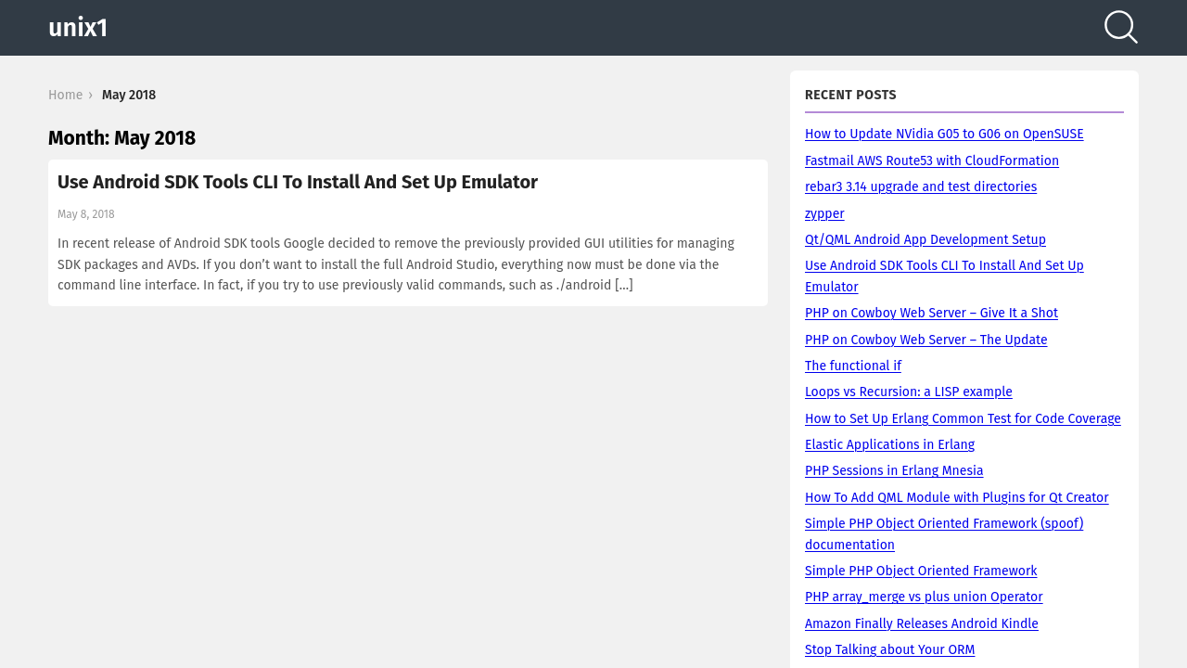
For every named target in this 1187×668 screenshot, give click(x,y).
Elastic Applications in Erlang (890, 445)
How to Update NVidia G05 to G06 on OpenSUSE (944, 134)
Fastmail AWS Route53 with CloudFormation (932, 161)
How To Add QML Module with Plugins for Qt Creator (957, 498)
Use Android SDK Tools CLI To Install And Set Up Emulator (297, 182)
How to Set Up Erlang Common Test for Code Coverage (963, 419)
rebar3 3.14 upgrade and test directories (921, 187)
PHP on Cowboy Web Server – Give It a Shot (931, 313)
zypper (825, 214)
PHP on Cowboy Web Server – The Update (926, 340)
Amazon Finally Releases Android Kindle (922, 624)
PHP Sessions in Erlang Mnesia (894, 471)
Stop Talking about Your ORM (890, 650)
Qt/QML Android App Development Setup (925, 240)
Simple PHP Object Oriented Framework (921, 571)
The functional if (853, 366)
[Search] (1121, 28)
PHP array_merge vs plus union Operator (924, 597)
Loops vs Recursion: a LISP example (909, 392)
